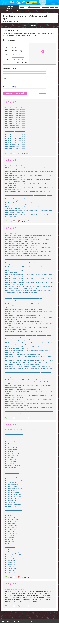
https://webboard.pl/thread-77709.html (15, 133)
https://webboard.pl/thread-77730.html (15, 148)
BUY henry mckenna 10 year (12, 455)
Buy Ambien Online (10, 523)
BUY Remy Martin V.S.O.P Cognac (13, 496)
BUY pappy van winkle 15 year (12, 465)
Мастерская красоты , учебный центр (11, 21)
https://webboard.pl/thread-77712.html (15, 131)
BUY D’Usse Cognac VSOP (11, 469)
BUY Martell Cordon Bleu (11, 484)
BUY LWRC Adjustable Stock (12, 508)
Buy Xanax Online (9, 531)
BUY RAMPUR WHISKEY (11, 467)
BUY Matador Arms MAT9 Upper (13, 504)
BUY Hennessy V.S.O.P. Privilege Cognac (15, 480)
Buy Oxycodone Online (11, 558)
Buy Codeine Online (10, 543)
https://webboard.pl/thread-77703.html (15, 129)
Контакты (34, 622)
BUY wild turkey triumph (11, 449)
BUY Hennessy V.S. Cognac (12, 477)
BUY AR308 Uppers (10, 516)
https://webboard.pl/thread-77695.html (15, 111)
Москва (22, 7)
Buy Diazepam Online (10, 545)
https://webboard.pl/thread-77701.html (15, 119)
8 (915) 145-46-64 (16, 54)
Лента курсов (45, 7)
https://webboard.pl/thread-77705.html (15, 117)
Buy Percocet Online (10, 562)
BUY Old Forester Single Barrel (12, 436)
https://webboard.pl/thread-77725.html (15, 144)
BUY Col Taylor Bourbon (11, 432)
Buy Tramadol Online (10, 566)
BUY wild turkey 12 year (11, 459)
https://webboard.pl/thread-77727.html (15, 142)
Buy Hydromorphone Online (12, 551)
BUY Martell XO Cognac (11, 486)
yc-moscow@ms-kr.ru (17, 59)
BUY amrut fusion (9, 463)
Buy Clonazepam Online (11, 525)
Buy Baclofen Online (10, 541)
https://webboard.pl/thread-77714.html (15, 125)
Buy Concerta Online (10, 535)
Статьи (52, 7)
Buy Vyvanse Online (10, 539)
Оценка (4, 78)
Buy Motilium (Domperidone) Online (14, 555)
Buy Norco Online (9, 556)
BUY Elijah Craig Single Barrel (12, 438)
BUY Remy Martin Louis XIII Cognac (14, 492)
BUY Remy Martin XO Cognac (12, 498)
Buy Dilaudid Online (10, 547)
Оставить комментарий (15, 93)
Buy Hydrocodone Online (11, 549)
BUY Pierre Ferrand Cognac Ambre (13, 488)
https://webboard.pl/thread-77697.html (15, 113)
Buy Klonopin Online (10, 529)
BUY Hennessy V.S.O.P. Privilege (13, 479)
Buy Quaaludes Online (10, 564)
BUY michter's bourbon (11, 447)
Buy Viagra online (9, 570)
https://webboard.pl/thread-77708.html (15, 121)
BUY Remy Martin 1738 (11, 490)
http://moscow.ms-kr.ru (18, 57)
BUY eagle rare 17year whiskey (12, 440)
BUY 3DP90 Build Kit (10, 512)
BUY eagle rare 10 (9, 457)
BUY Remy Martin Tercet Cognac (13, 494)
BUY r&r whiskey (9, 451)
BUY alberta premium (10, 461)
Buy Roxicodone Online (11, 568)
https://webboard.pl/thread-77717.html (15, 135)
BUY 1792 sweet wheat (10, 445)
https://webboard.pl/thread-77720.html (15, 137)
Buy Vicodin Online (10, 572)
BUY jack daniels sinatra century (13, 453)
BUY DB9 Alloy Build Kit (11, 502)
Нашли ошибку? (42, 93)
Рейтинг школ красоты (34, 7)
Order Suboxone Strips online (12, 553)
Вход (56, 7)
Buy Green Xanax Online (11, 527)
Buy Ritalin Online (9, 537)
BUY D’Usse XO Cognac (11, 471)
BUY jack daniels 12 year (11, 442)
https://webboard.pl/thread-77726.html (15, 146)
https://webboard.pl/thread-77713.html (15, 123)
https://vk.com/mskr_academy (19, 62)
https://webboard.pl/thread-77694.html (15, 127)
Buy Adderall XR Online (11, 533)
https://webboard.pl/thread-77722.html (15, 140)
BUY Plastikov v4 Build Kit (11, 506)
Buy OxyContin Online (10, 560)
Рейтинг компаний (10, 10)
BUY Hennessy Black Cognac (12, 473)
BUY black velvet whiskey (11, 443)
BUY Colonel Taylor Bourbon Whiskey (14, 434)
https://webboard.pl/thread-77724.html (15, 139)
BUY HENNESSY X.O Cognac (12, 482)
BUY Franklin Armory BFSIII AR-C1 (13, 510)
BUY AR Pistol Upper (10, 514)
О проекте (21, 622)
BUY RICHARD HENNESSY (11, 500)
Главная (2, 10)
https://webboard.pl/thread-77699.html (15, 115)
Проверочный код (7, 86)
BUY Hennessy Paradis (10, 475)
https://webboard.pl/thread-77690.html (15, 109)
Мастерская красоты (21, 10)
